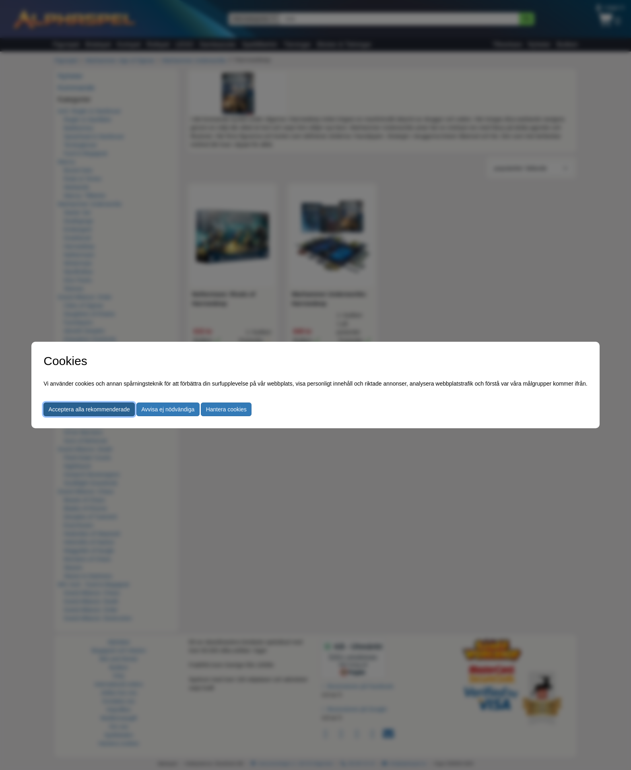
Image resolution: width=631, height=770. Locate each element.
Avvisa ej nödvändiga (167, 409)
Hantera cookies (226, 409)
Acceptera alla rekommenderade (89, 409)
